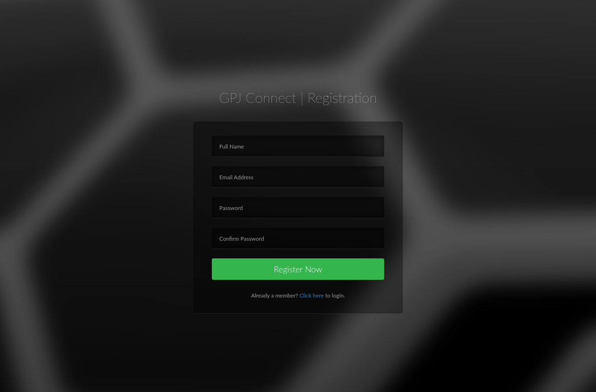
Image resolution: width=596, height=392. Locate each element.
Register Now (298, 269)
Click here (311, 295)
